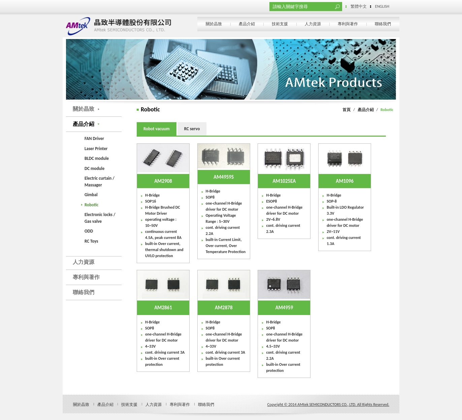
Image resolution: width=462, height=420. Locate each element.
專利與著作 (348, 24)
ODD (89, 231)
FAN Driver (94, 138)
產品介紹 (247, 24)
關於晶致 (214, 24)
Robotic (91, 204)
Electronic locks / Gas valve (100, 218)
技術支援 (280, 24)
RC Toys (91, 241)
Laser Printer (96, 148)
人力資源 (313, 24)
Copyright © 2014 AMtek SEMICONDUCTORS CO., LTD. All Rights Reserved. (328, 404)
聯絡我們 (383, 24)
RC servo (192, 128)
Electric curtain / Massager (99, 181)
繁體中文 (359, 6)
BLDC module (97, 158)
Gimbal (91, 194)
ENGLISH (382, 6)
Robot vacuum (156, 128)
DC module (94, 168)
